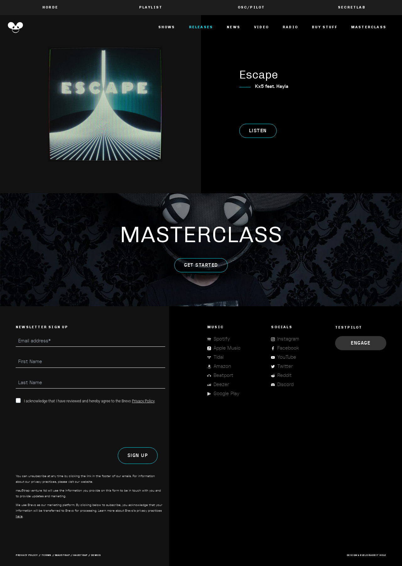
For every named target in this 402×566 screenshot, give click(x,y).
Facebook (288, 348)
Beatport (223, 375)
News (233, 27)
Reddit (284, 375)
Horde (50, 7)
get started (201, 265)
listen (258, 130)
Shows (166, 27)
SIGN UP (138, 455)
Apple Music (227, 348)
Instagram (288, 339)
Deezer (221, 384)
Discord (285, 384)
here (19, 516)
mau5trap (62, 555)
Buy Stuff (324, 27)
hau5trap (80, 555)
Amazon (222, 366)
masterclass (368, 27)
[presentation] (63, 425)
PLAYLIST (151, 7)
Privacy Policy (143, 401)
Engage (360, 343)
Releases (201, 27)
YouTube (286, 357)
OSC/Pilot (251, 7)
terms (46, 555)
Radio (290, 27)
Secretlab (352, 7)
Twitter (285, 366)
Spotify (222, 339)
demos (96, 555)
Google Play (226, 393)
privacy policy (27, 555)
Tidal (219, 357)
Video (261, 27)
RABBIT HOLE (377, 555)
